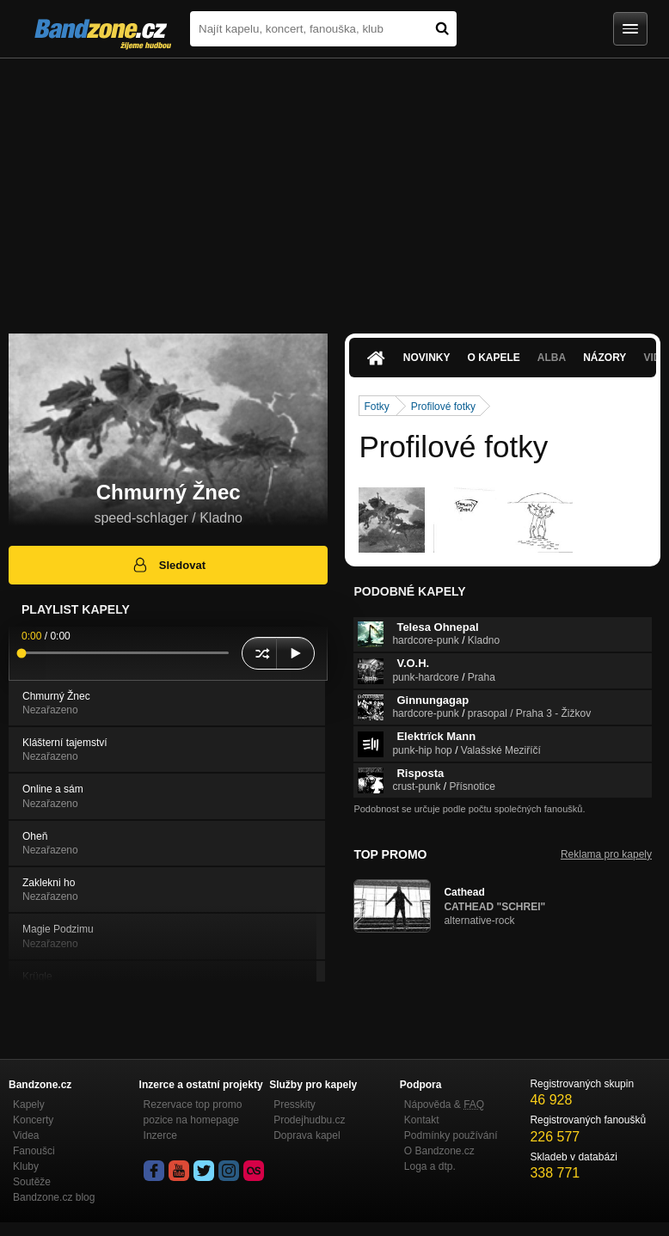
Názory (604, 358)
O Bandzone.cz (439, 1151)
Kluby (26, 1166)
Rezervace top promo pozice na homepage (193, 1112)
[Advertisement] (334, 187)
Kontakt (421, 1120)
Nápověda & (444, 1104)
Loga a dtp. (430, 1166)
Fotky (376, 407)
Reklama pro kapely (606, 854)
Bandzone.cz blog (54, 1197)
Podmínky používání (451, 1135)
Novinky (427, 358)
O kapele (493, 358)
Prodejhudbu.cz (309, 1120)
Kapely (29, 1104)
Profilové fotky (443, 407)
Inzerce (160, 1135)
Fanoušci (34, 1151)
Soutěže (32, 1182)
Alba (551, 358)
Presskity (294, 1104)
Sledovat (168, 564)
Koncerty (33, 1120)
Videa (26, 1135)
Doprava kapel (306, 1135)
